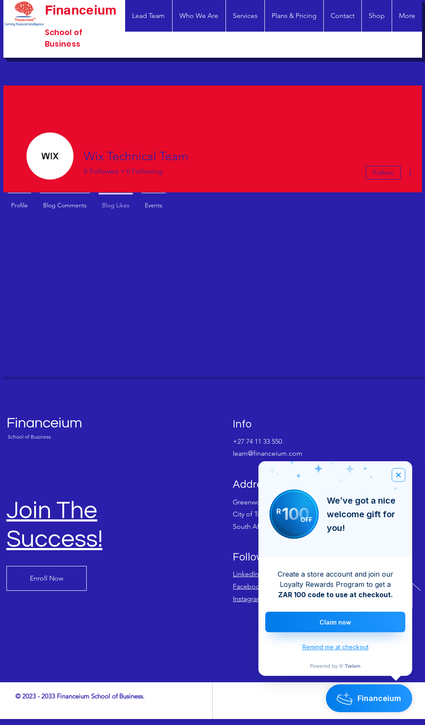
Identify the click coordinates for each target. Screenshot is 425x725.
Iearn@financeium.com (267, 453)
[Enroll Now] (46, 578)
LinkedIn (246, 574)
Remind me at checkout (335, 647)
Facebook (248, 586)
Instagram (248, 599)
